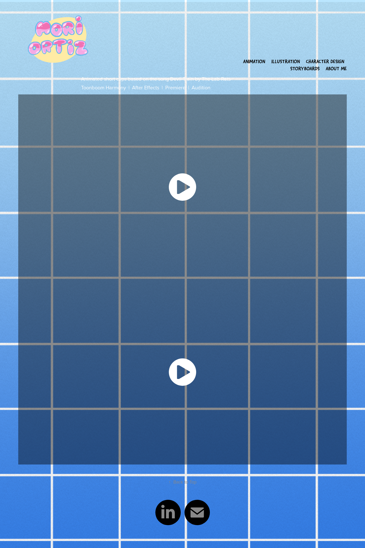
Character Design (325, 61)
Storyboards (305, 68)
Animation (254, 61)
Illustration (285, 61)
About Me (336, 68)
